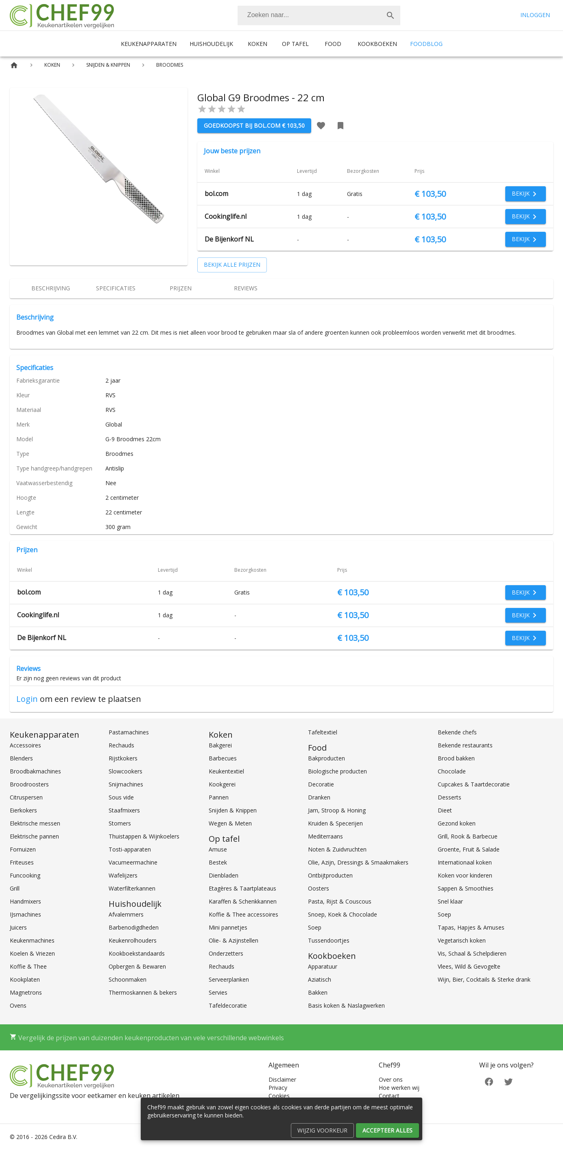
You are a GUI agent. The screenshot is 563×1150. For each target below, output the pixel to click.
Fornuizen (23, 849)
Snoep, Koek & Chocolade (342, 914)
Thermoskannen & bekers (143, 992)
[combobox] (319, 15)
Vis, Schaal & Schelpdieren (472, 953)
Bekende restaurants (465, 745)
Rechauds (121, 745)
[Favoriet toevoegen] (321, 125)
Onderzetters (226, 953)
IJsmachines (25, 914)
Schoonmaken (127, 979)
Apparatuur (322, 966)
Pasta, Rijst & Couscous (339, 901)
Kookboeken (377, 44)
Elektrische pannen (34, 836)
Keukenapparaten (149, 44)
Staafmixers (124, 810)
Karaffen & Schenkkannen (243, 901)
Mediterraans (325, 836)
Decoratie (321, 784)
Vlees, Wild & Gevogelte (469, 966)
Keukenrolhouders (133, 940)
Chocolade (452, 771)
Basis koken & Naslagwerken (346, 1005)
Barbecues (223, 758)
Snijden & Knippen (233, 810)
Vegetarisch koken (462, 940)
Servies (218, 992)
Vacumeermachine (133, 862)
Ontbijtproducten (330, 875)
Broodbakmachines (35, 771)
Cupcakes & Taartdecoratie (474, 784)
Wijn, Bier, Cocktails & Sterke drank (484, 979)
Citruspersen (26, 797)
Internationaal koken (465, 862)
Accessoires (25, 745)
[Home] (14, 65)
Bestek (218, 862)
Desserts (449, 797)
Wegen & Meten (230, 823)
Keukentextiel (226, 771)
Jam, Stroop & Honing (337, 810)
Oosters (318, 888)
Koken (257, 44)
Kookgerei (222, 784)
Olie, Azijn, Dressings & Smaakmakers (358, 862)
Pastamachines (129, 732)
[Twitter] (508, 1081)
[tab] (50, 288)
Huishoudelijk (211, 44)
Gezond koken (457, 823)
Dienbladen (223, 875)
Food (333, 44)
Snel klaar (450, 901)
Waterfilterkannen (132, 888)
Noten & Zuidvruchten (337, 849)
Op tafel (295, 44)
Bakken (317, 992)
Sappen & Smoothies (465, 888)
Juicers (18, 927)
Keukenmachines (32, 940)
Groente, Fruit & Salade (469, 849)
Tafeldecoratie (228, 1005)
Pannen (219, 797)
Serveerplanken (229, 979)
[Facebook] (489, 1081)
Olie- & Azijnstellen (233, 940)
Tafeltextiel (322, 732)
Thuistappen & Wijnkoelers (144, 836)
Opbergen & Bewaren (137, 966)
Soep (314, 927)
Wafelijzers (123, 875)
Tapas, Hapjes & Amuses (471, 927)
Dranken (319, 797)
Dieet (445, 810)
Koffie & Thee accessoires (243, 914)
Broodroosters (29, 784)
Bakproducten (326, 758)
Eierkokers (23, 810)
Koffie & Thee (28, 966)
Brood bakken (456, 758)
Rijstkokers (123, 758)
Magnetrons (26, 992)
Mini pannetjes (228, 927)
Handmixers (25, 901)
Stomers (120, 823)
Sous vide (121, 797)
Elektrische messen (35, 823)
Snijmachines (126, 784)
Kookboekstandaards (137, 953)
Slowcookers (125, 771)
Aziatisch (319, 979)
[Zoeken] (309, 15)
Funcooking (25, 875)
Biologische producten (337, 771)
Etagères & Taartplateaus (242, 888)
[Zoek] (390, 15)
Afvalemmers (126, 914)
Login (27, 698)
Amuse (218, 849)
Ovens (18, 1005)
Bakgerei (220, 745)
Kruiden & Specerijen (335, 823)
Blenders (21, 758)
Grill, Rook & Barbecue (468, 836)
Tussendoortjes (328, 940)
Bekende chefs (457, 732)
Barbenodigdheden (134, 927)
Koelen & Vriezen (32, 953)
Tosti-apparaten (130, 849)
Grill (15, 888)
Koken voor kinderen (465, 875)
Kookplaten (25, 979)
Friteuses (22, 862)
